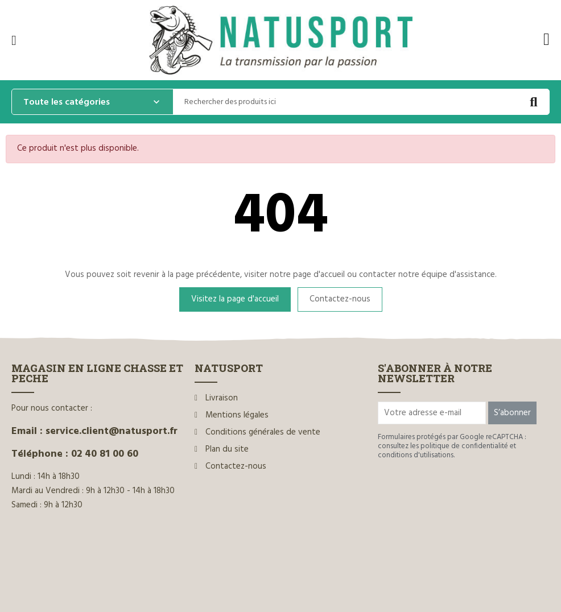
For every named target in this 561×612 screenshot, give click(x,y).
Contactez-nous (340, 299)
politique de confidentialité (464, 446)
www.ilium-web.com (229, 579)
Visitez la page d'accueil (235, 299)
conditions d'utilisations (415, 455)
